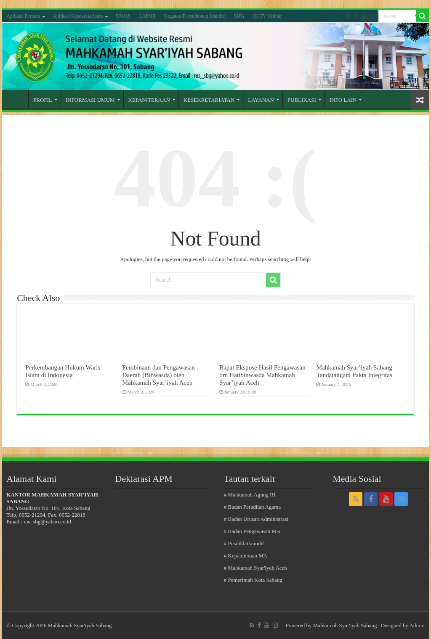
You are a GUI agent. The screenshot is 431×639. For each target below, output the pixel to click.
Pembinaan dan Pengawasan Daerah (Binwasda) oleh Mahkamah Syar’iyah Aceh (158, 375)
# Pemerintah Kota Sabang (253, 580)
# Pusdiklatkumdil (244, 543)
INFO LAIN (343, 100)
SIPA (239, 16)
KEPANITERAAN (149, 100)
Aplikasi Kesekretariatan (78, 16)
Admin (417, 625)
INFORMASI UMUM (90, 100)
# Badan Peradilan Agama (252, 507)
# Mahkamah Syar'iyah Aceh (255, 568)
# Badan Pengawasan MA (252, 531)
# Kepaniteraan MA (245, 555)
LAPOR (147, 16)
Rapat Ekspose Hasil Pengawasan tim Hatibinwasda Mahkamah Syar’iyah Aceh (262, 375)
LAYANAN (261, 100)
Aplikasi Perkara (23, 16)
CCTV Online (267, 16)
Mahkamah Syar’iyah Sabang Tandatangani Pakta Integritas (354, 371)
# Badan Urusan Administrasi (256, 519)
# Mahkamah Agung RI (249, 494)
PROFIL (42, 100)
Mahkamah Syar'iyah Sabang (345, 625)
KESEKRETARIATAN (209, 100)
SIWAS (122, 16)
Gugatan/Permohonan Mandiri (195, 16)
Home (17, 99)
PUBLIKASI (301, 100)
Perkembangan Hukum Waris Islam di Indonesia (62, 371)
